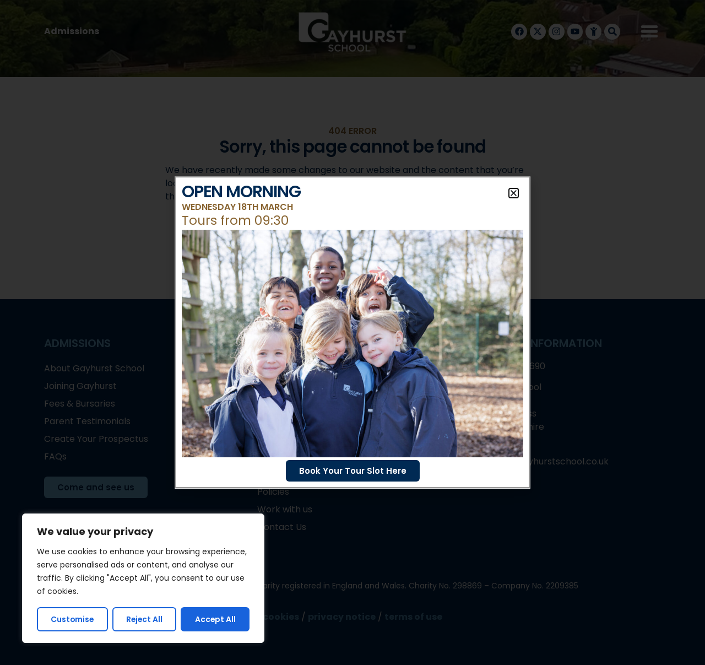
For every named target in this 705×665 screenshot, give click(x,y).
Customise (73, 619)
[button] (513, 193)
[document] (352, 332)
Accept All (215, 619)
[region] (143, 578)
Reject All (145, 619)
